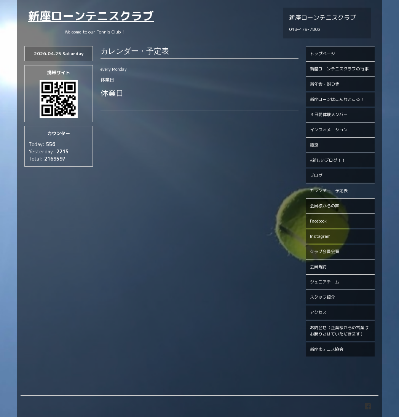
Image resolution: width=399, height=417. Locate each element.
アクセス (318, 312)
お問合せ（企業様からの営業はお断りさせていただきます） (339, 331)
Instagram (320, 236)
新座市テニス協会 (326, 349)
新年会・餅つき (324, 84)
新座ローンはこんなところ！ (337, 99)
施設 (314, 145)
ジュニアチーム (324, 282)
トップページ (322, 54)
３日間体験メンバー (329, 114)
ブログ (316, 175)
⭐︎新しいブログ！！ (328, 160)
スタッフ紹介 (322, 297)
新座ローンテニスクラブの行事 (339, 69)
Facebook (318, 221)
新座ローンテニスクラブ (91, 16)
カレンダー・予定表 (329, 191)
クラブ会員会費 (324, 251)
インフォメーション (329, 130)
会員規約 (318, 267)
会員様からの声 (324, 206)
